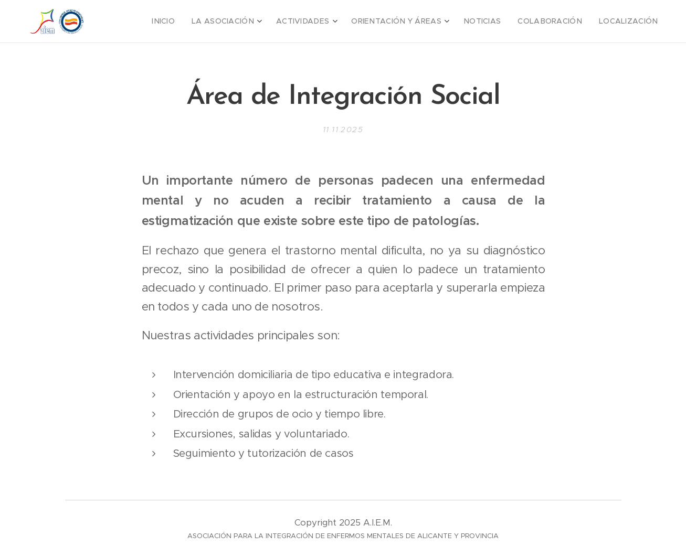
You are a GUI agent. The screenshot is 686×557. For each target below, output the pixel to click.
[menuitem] (199, 21)
